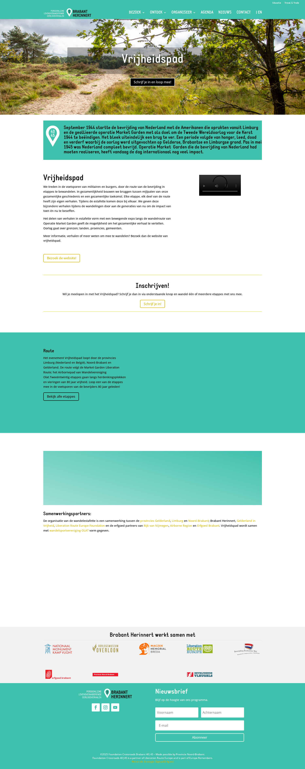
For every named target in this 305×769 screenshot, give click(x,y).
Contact (244, 13)
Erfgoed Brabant (208, 526)
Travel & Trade (292, 3)
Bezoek (135, 13)
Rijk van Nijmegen (156, 526)
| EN (259, 13)
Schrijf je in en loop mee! (152, 82)
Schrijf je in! (152, 304)
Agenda (207, 13)
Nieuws (225, 13)
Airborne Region (181, 526)
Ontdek (156, 13)
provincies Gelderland (155, 521)
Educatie (276, 3)
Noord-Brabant (198, 521)
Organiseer (181, 13)
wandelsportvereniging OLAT (69, 530)
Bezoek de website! (61, 258)
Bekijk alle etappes (61, 396)
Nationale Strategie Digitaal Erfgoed (152, 761)
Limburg (177, 521)
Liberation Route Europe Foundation (80, 526)
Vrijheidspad (153, 59)
